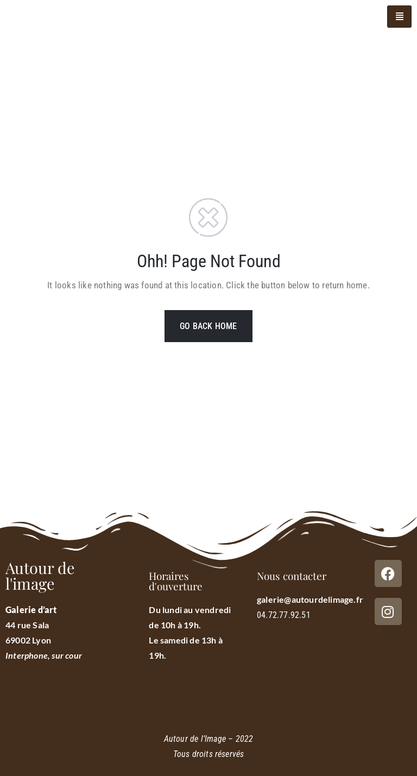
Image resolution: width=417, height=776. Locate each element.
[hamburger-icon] (399, 16)
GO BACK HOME (208, 326)
